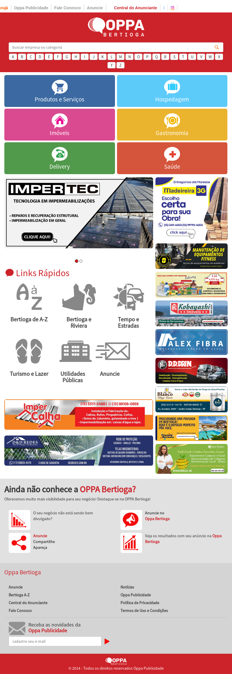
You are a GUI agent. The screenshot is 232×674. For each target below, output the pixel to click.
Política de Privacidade (139, 602)
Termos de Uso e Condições (144, 610)
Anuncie (95, 8)
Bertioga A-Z (19, 595)
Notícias (127, 587)
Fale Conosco (67, 8)
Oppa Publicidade (31, 8)
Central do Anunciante (135, 8)
